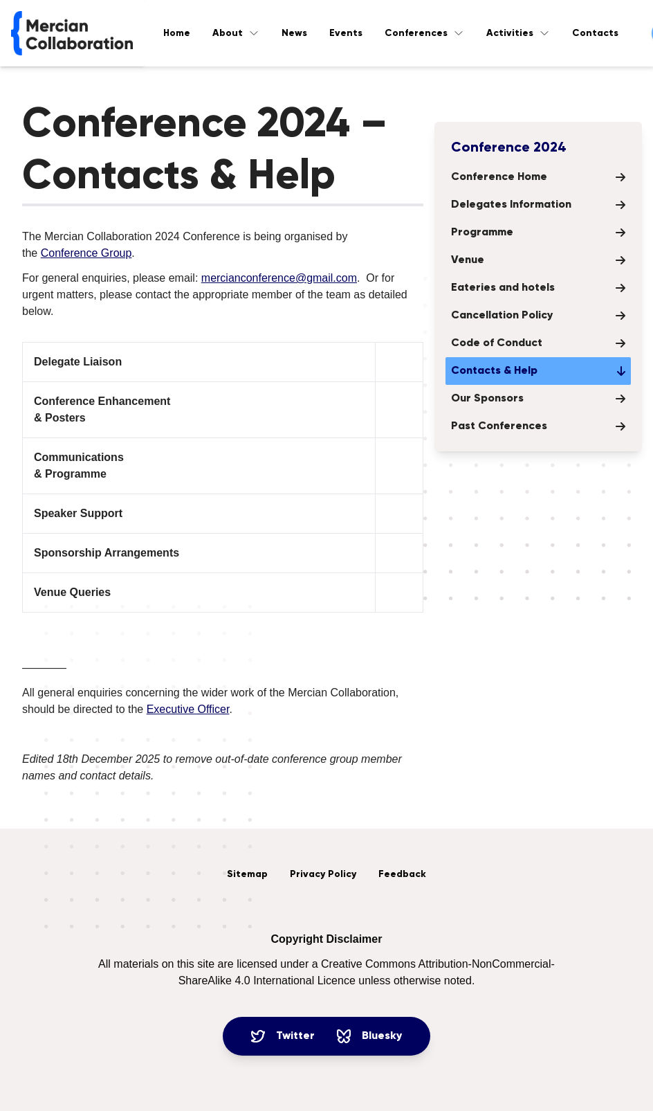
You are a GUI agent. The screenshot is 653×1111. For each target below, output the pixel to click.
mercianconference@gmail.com (279, 278)
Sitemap (247, 874)
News (294, 33)
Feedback (402, 874)
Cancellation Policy (538, 315)
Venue (538, 260)
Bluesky (369, 1036)
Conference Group (86, 253)
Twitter (283, 1036)
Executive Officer (188, 709)
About (235, 33)
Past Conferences (538, 426)
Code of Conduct (538, 343)
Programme (538, 232)
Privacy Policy (323, 874)
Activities (518, 33)
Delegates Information (538, 204)
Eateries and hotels (538, 287)
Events (345, 33)
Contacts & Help (538, 371)
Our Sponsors (538, 398)
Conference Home (538, 177)
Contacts (595, 33)
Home (176, 33)
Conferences (424, 33)
